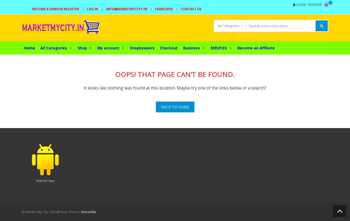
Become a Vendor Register (55, 9)
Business (194, 48)
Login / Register (309, 5)
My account (111, 48)
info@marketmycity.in (126, 9)
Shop (85, 48)
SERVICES (221, 48)
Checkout (169, 47)
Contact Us (191, 9)
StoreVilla (88, 211)
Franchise (164, 9)
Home (29, 47)
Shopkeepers (142, 47)
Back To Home (175, 106)
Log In (92, 9)
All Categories (56, 48)
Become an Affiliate (256, 47)
